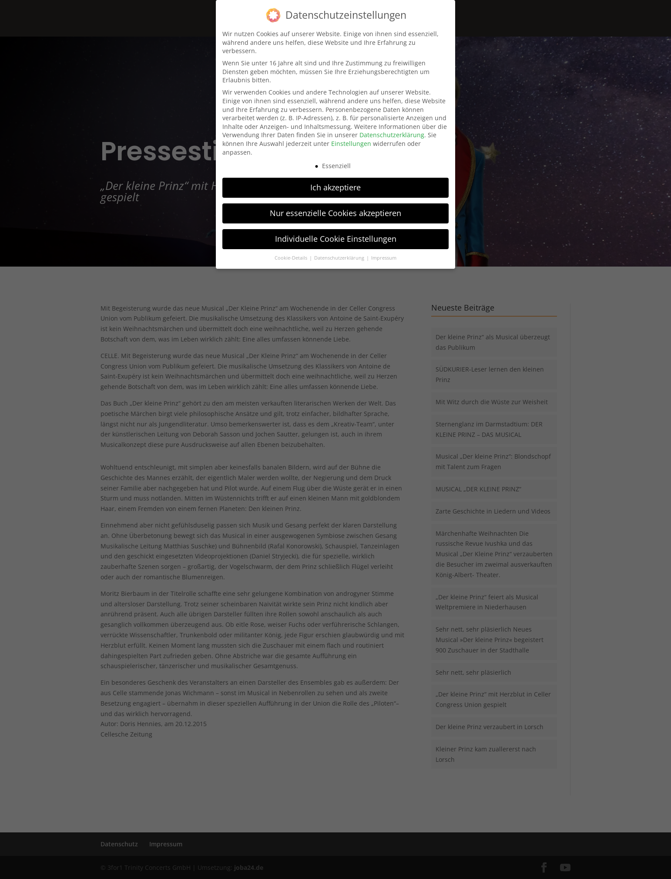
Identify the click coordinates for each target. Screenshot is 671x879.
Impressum (383, 255)
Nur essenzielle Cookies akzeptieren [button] (335, 210)
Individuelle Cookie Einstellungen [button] (335, 236)
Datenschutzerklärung (391, 132)
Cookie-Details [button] (292, 255)
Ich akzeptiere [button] (335, 184)
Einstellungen (351, 141)
